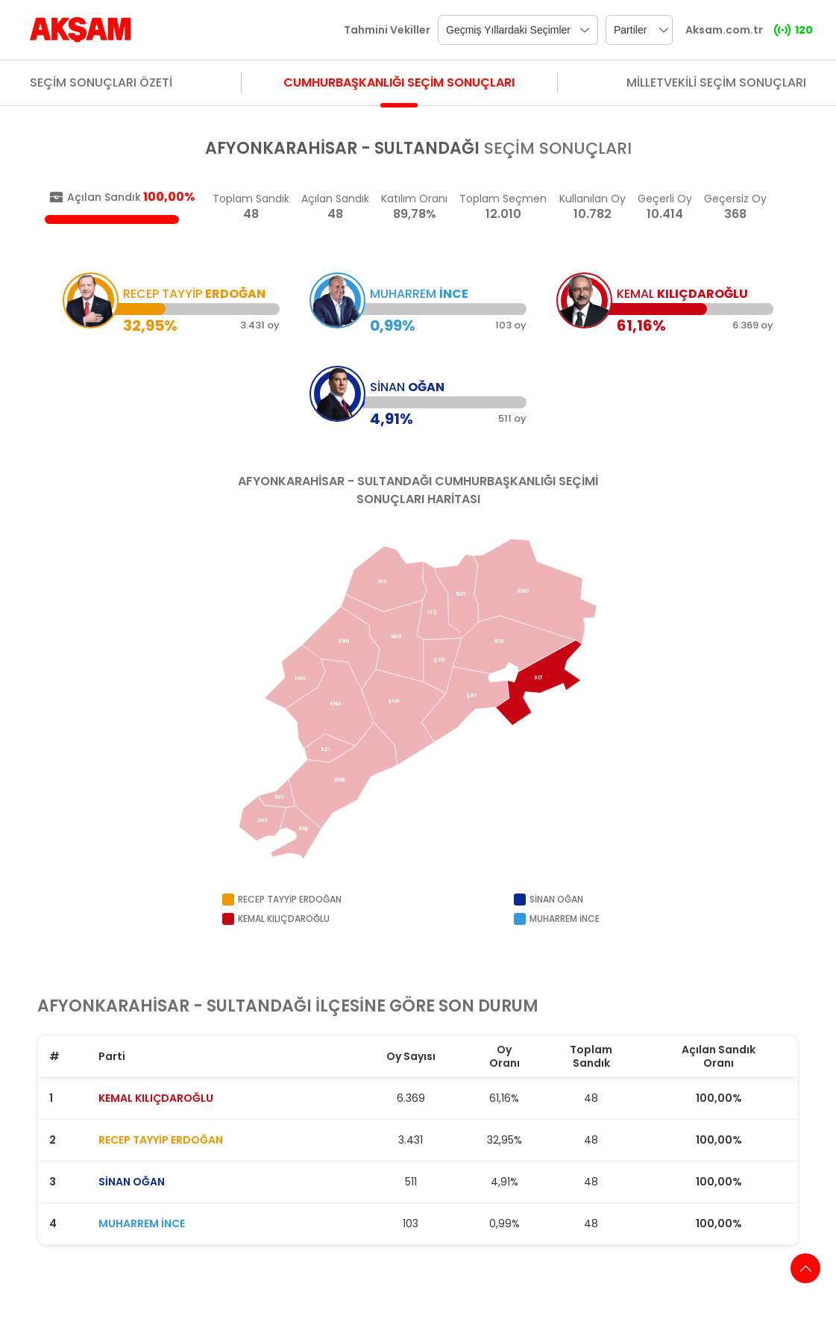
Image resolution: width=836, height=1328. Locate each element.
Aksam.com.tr (724, 30)
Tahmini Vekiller (387, 30)
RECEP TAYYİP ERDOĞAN (160, 1139)
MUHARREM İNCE (141, 1223)
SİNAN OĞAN (131, 1181)
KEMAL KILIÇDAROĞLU (155, 1098)
